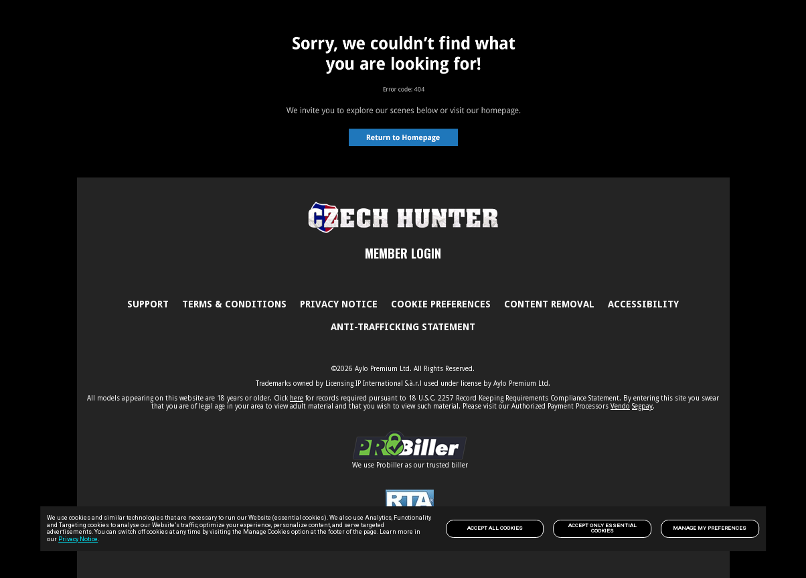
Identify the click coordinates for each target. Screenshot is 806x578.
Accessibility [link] (643, 304)
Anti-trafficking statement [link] (403, 326)
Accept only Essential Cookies (602, 528)
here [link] (296, 398)
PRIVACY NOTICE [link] (339, 304)
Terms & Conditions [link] (234, 304)
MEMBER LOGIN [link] (403, 253)
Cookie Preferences (441, 304)
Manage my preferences (709, 528)
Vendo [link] (620, 406)
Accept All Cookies (495, 528)
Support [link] (148, 304)
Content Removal (549, 304)
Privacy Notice (78, 539)
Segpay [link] (642, 406)
